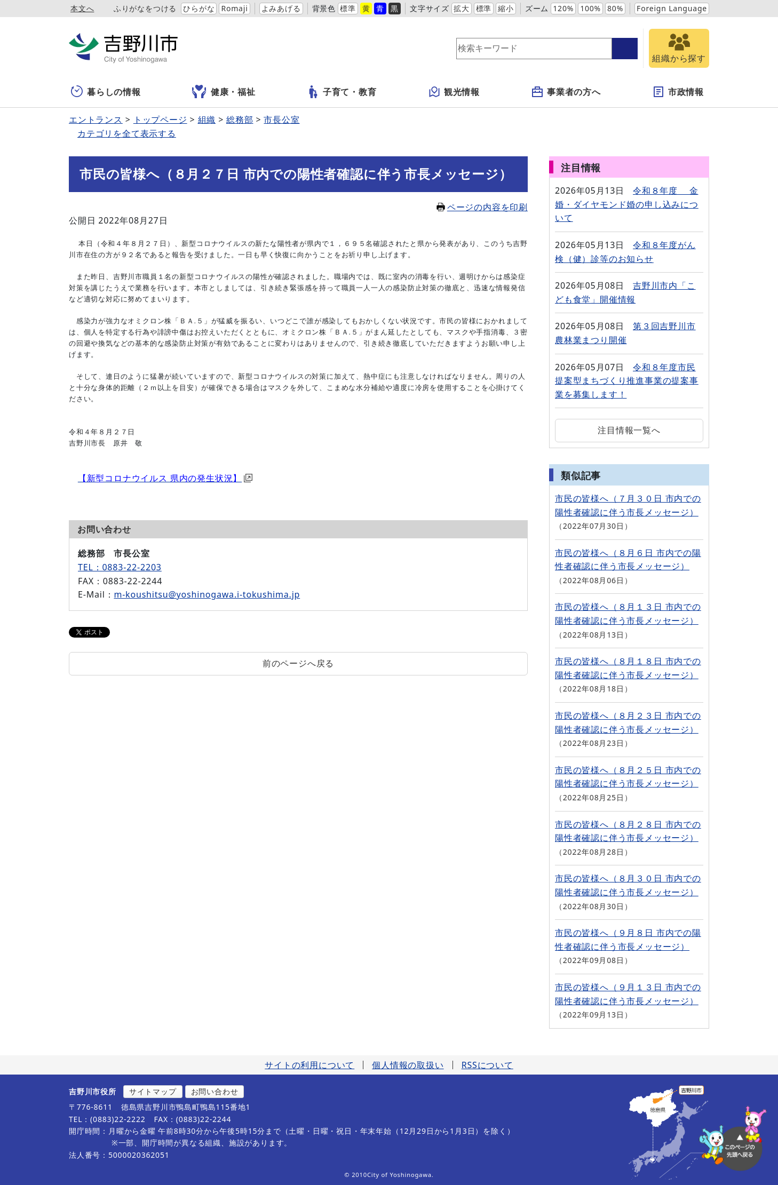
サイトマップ (153, 1091)
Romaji (234, 8)
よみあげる (281, 8)
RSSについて (487, 1065)
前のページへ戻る (298, 663)
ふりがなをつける (145, 8)
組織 (207, 119)
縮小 (506, 8)
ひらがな (199, 8)
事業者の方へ (566, 91)
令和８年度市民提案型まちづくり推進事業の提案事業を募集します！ (626, 380)
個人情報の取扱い (407, 1065)
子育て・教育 (342, 91)
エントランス (96, 119)
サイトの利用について (309, 1065)
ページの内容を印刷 (482, 207)
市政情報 (678, 91)
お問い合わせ (215, 1091)
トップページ (160, 119)
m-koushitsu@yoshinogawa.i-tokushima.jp (207, 594)
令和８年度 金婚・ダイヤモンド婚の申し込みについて (626, 204)
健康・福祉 (224, 92)
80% (615, 8)
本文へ (82, 8)
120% (563, 8)
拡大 (462, 8)
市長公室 (281, 119)
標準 (348, 8)
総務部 (239, 119)
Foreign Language (672, 8)
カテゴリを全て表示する (126, 133)
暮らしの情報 (106, 91)
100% (590, 8)
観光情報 (454, 91)
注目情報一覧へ (629, 430)
